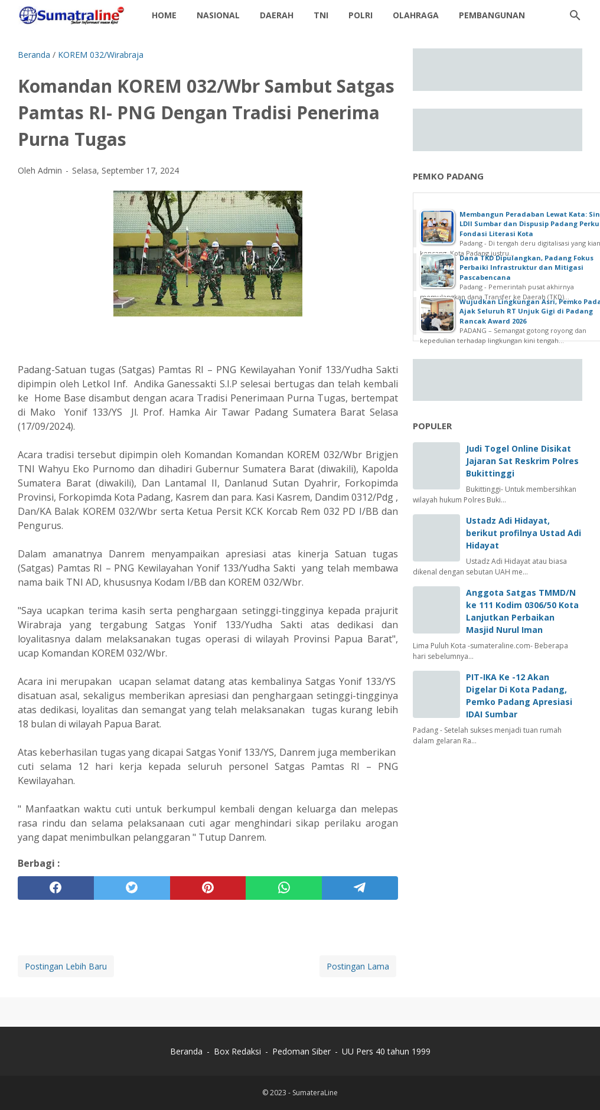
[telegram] (360, 888)
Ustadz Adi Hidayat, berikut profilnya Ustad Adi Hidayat (523, 533)
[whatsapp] (284, 888)
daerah (277, 15)
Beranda (186, 1051)
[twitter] (132, 888)
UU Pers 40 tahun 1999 (386, 1051)
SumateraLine (315, 1093)
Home (164, 15)
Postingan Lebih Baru (66, 966)
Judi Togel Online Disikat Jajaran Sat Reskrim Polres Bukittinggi (522, 461)
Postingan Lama (358, 966)
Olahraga (416, 15)
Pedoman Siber (301, 1051)
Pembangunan (492, 15)
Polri (360, 15)
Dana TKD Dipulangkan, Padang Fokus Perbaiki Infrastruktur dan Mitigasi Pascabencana (526, 267)
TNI (321, 15)
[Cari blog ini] (575, 15)
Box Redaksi (238, 1051)
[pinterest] (208, 888)
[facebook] (56, 888)
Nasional (218, 15)
